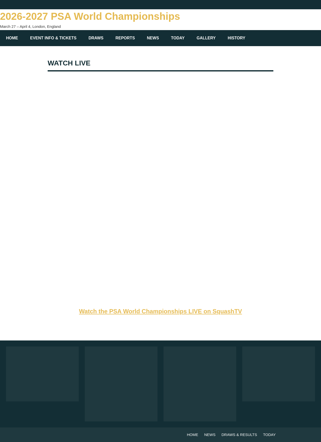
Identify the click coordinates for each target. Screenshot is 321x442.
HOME (12, 38)
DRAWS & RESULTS (239, 434)
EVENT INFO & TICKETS (53, 38)
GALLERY (206, 38)
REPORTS (125, 38)
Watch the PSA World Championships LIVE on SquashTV (160, 311)
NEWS (153, 38)
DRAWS (96, 38)
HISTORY (239, 38)
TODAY (178, 38)
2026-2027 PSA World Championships (90, 16)
